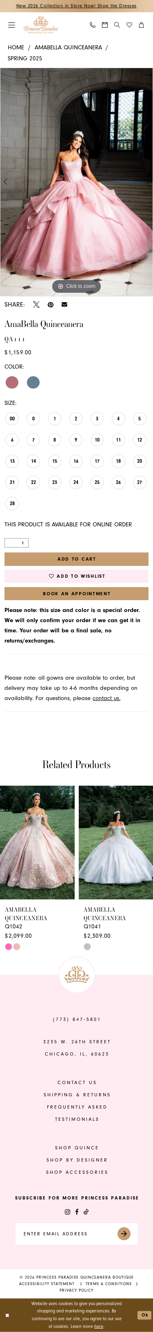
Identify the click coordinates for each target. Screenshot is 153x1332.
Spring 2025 (25, 58)
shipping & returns (77, 1095)
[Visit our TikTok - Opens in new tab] (86, 1212)
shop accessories (77, 1172)
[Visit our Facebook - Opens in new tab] (77, 1212)
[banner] (41, 25)
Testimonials (77, 1119)
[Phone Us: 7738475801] (93, 25)
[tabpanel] (76, 182)
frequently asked (77, 1107)
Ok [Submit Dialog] (145, 1315)
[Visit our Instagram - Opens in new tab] (67, 1212)
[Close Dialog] (7, 1315)
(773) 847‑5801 (77, 1019)
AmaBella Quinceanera (68, 47)
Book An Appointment (77, 593)
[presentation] (37, 843)
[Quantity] (16, 543)
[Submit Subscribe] (127, 1234)
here (98, 1326)
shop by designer (77, 1160)
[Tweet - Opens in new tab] (36, 304)
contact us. (106, 698)
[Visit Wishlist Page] (130, 25)
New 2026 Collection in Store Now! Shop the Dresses (76, 6)
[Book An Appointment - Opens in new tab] (105, 25)
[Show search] (117, 25)
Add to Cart (77, 559)
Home (16, 47)
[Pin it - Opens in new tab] (50, 304)
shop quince (77, 1148)
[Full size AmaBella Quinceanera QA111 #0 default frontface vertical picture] (76, 182)
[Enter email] (77, 1234)
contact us (77, 1082)
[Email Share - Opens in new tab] (64, 304)
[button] (12, 25)
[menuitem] (12, 25)
